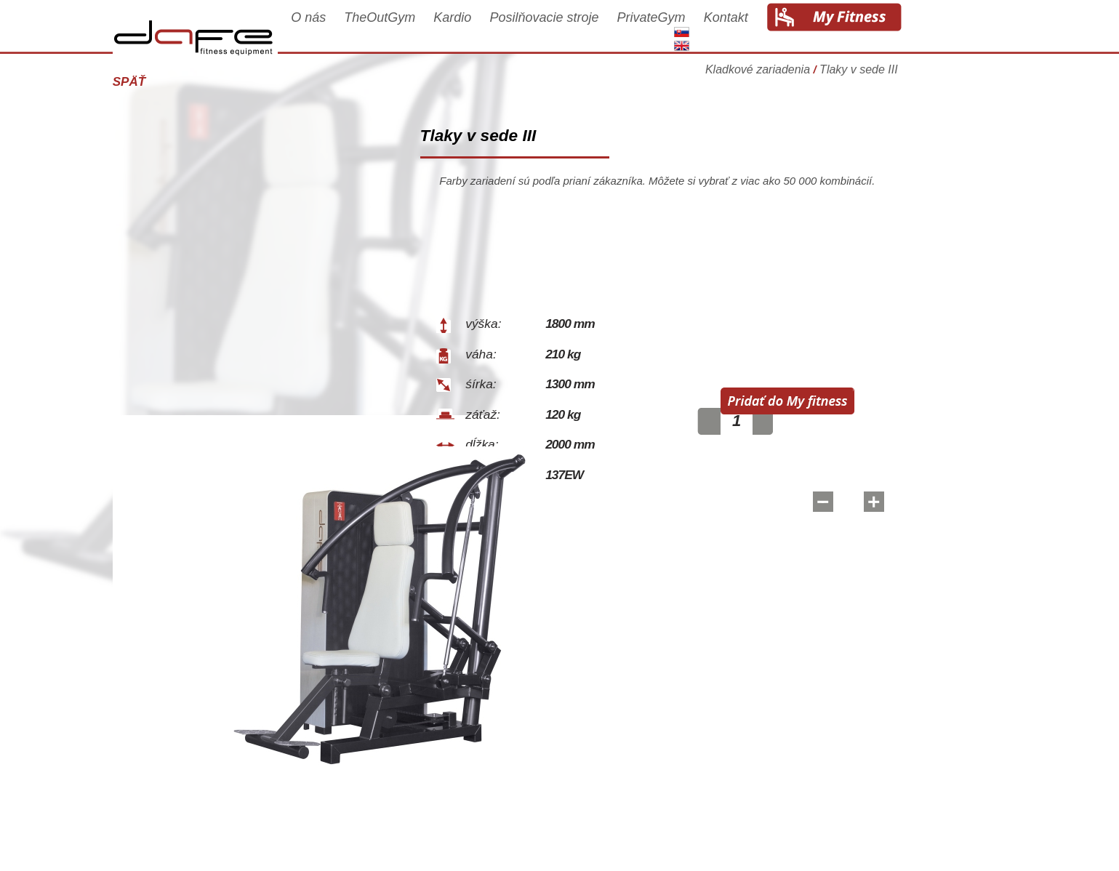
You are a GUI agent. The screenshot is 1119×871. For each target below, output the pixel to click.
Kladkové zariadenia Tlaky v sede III (849, 76)
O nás (355, 30)
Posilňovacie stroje (591, 30)
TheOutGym (426, 30)
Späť (176, 82)
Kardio (499, 30)
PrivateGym (698, 30)
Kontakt (772, 30)
